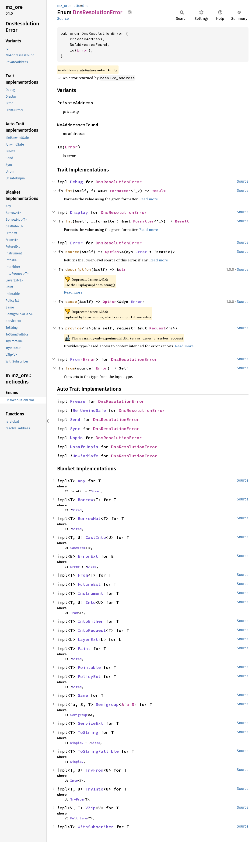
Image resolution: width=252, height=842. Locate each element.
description (78, 269)
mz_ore (63, 5)
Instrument (90, 593)
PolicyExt (89, 676)
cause (71, 301)
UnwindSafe (85, 456)
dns (85, 5)
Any (81, 480)
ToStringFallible (98, 751)
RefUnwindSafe (89, 410)
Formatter (120, 190)
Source (63, 18)
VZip (90, 808)
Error (82, 50)
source (72, 251)
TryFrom (94, 770)
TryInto (94, 789)
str (122, 269)
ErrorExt (88, 556)
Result (159, 190)
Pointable (89, 667)
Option (112, 251)
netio (75, 5)
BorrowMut (89, 518)
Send (75, 419)
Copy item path (130, 12)
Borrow (85, 499)
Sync (75, 428)
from (70, 368)
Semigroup (107, 704)
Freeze (77, 401)
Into (90, 602)
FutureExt (89, 584)
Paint (84, 648)
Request (157, 328)
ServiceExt (90, 723)
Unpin (76, 437)
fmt (68, 190)
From (75, 359)
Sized (95, 491)
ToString (88, 732)
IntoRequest (92, 630)
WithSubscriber (96, 826)
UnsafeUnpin (84, 446)
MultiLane (78, 818)
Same (83, 695)
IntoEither (90, 621)
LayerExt (88, 639)
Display (79, 212)
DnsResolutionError (119, 182)
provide (73, 328)
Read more (148, 199)
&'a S (127, 704)
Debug (76, 182)
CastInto (95, 537)
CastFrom (77, 548)
